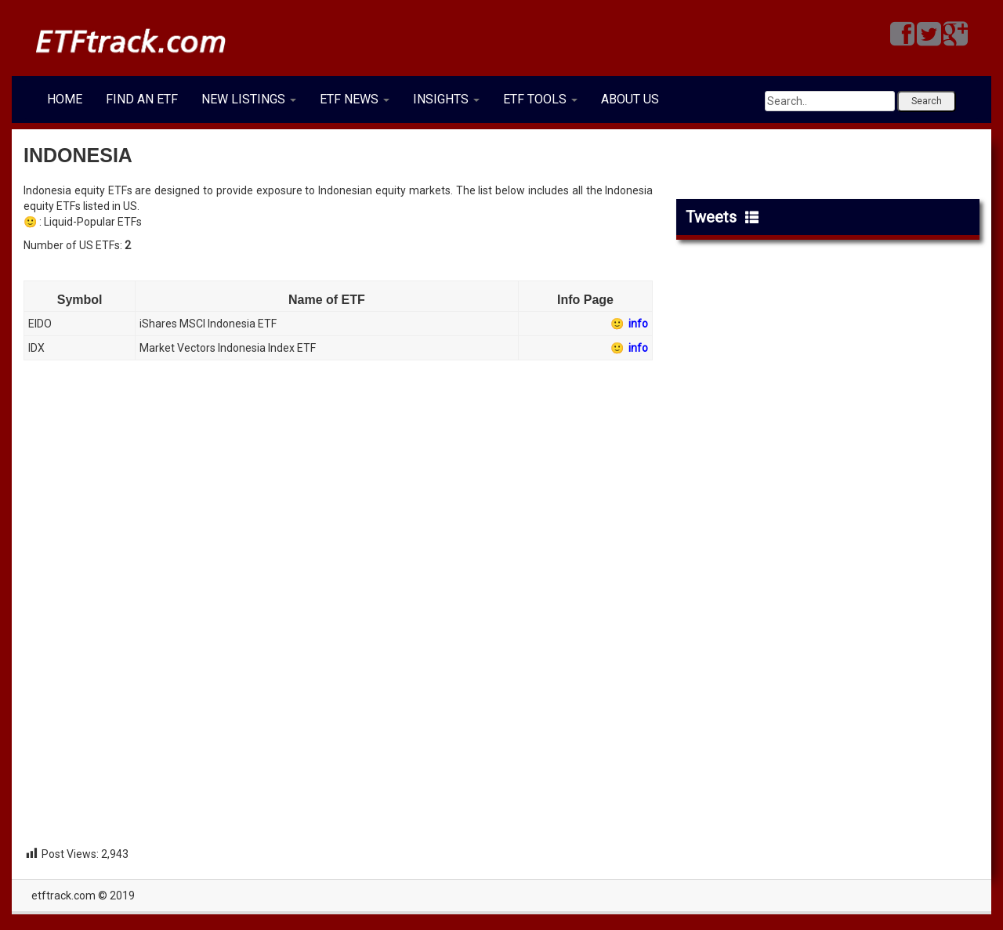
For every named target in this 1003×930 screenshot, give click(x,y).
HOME (64, 99)
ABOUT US (630, 99)
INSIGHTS (446, 99)
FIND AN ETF (142, 99)
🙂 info (628, 323)
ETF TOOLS (540, 99)
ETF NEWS (354, 99)
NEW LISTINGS (248, 99)
